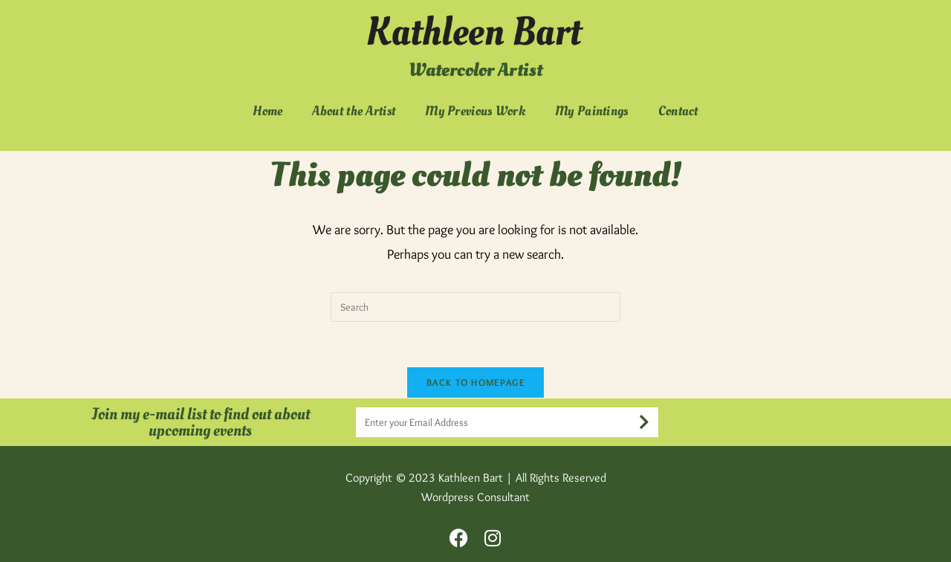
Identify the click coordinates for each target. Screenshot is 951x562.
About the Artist (353, 111)
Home (267, 111)
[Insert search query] (475, 307)
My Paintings (592, 111)
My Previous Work (475, 111)
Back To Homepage (475, 382)
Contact (678, 111)
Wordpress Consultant (475, 497)
